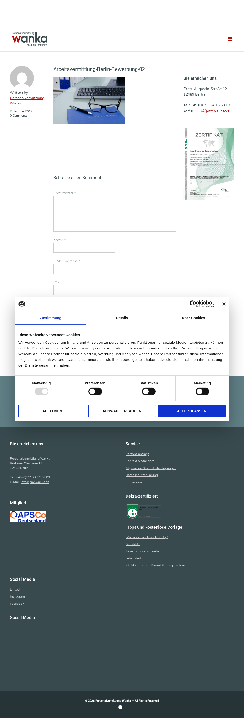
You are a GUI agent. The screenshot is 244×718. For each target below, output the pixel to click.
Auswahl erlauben (121, 411)
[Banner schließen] (224, 304)
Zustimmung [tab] (50, 318)
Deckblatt (133, 544)
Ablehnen (52, 411)
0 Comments (18, 115)
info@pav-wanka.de (212, 110)
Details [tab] (122, 318)
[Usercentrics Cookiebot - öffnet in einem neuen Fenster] (193, 304)
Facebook (17, 604)
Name (59, 240)
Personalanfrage (137, 454)
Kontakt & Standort (140, 461)
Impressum (134, 482)
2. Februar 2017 (21, 111)
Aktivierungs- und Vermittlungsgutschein (155, 565)
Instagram (17, 596)
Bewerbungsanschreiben (143, 551)
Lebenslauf (133, 558)
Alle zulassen (191, 411)
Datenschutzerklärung (142, 475)
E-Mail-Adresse (66, 261)
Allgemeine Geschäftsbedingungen (151, 468)
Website (59, 282)
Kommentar (64, 193)
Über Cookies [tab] (193, 318)
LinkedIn (16, 590)
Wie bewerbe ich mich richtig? (147, 537)
